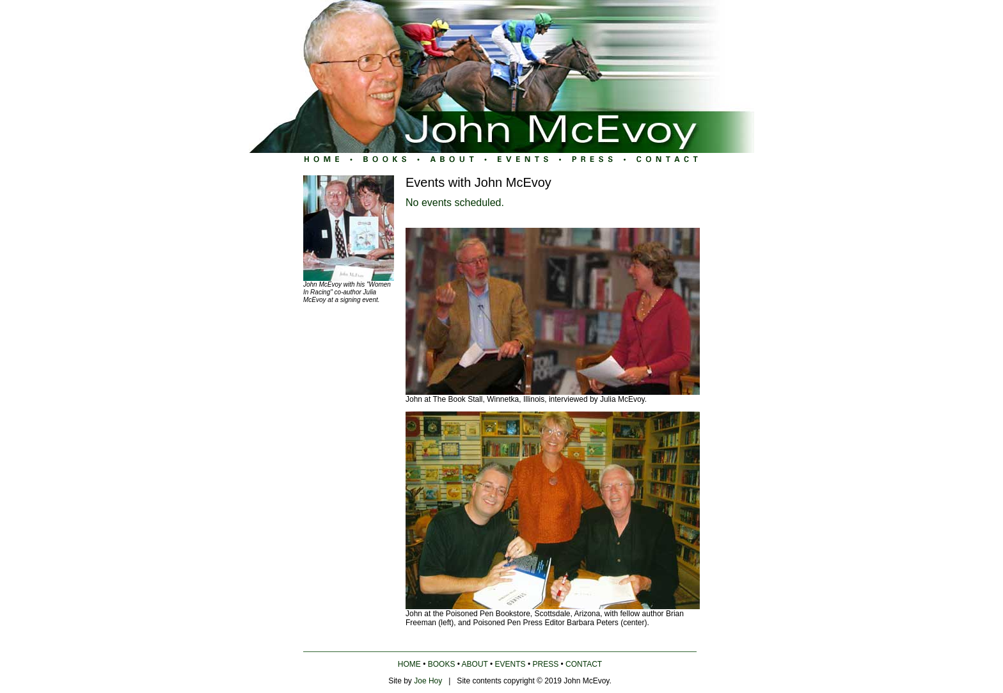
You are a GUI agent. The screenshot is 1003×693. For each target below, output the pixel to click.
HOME (409, 664)
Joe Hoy (428, 680)
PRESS (546, 664)
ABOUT (475, 664)
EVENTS (510, 664)
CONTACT (583, 664)
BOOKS (441, 664)
